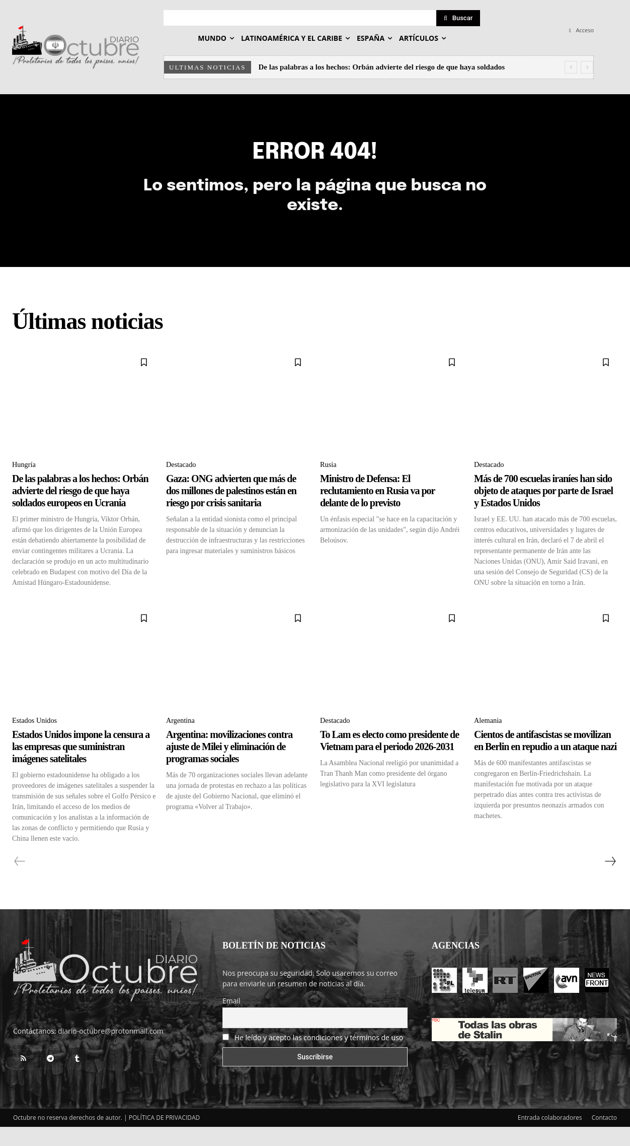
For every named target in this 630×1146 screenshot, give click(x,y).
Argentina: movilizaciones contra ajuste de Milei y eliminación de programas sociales (229, 765)
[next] (587, 67)
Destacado (183, 481)
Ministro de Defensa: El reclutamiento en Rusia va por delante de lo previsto (377, 508)
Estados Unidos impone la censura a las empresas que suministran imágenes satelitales (80, 765)
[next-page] (610, 880)
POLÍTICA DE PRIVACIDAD (164, 1136)
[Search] (458, 18)
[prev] (571, 67)
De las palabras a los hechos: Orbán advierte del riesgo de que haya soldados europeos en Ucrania (80, 508)
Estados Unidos (37, 738)
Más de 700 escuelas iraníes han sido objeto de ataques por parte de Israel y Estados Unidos (543, 508)
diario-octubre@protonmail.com (111, 1050)
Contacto (604, 1136)
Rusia (329, 481)
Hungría (25, 481)
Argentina (182, 738)
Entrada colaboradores (550, 1136)
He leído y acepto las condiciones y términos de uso (319, 1056)
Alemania (489, 738)
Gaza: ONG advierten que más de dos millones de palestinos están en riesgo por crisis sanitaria (231, 508)
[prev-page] (20, 880)
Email (231, 1020)
